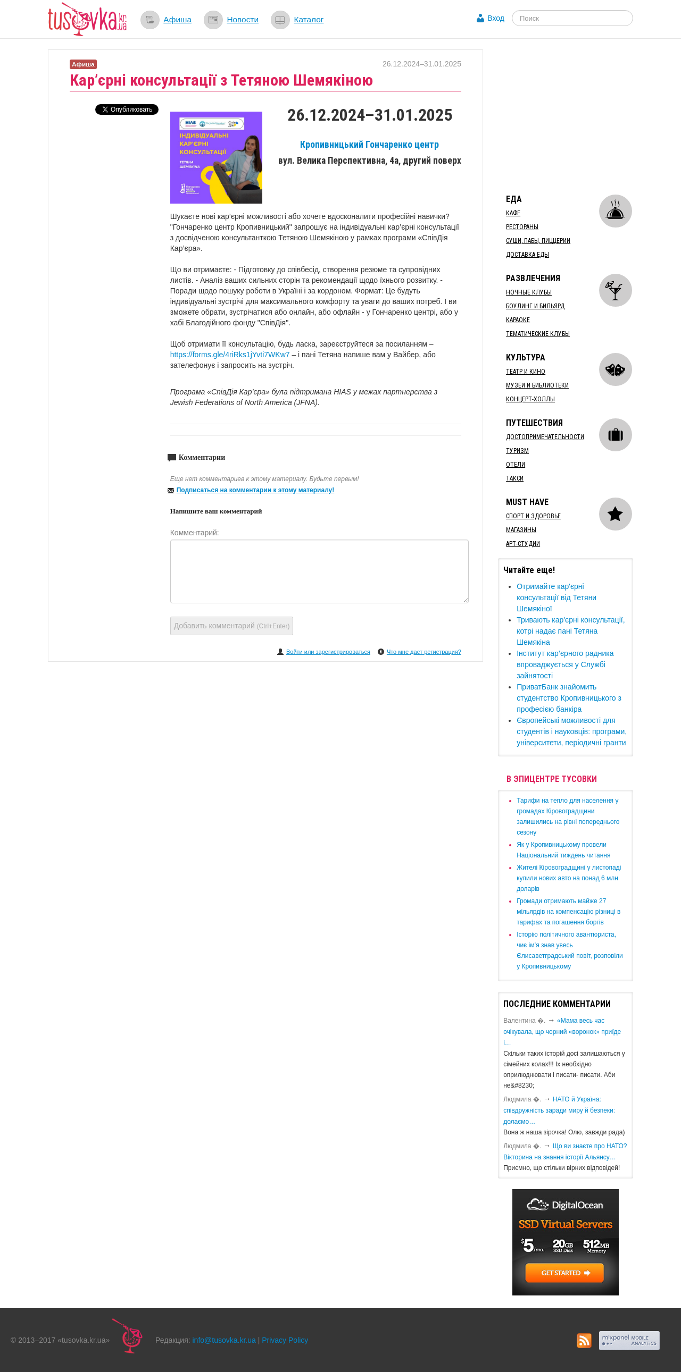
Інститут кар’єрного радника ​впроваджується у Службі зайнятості (566, 664)
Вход (495, 18)
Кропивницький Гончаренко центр (369, 144)
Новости (243, 19)
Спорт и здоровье (533, 516)
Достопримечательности (545, 437)
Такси (515, 478)
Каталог (308, 19)
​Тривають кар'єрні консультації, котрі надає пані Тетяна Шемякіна (571, 631)
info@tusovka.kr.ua (224, 1340)
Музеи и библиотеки (537, 385)
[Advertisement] (578, 115)
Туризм (517, 450)
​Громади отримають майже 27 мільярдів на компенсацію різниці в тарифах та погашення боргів (568, 911)
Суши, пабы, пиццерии (538, 241)
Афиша (177, 19)
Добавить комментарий (232, 625)
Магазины (521, 530)
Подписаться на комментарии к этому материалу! (256, 490)
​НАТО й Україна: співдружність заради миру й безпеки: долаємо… (559, 1110)
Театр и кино (525, 371)
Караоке (518, 320)
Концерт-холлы (530, 399)
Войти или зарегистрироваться (328, 652)
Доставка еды (527, 254)
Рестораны (522, 227)
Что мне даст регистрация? (424, 652)
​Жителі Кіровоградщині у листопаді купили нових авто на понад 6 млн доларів (569, 878)
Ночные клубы (529, 292)
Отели (515, 464)
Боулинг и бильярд (535, 306)
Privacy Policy (285, 1340)
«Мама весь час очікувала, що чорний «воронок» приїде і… (562, 1032)
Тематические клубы (538, 334)
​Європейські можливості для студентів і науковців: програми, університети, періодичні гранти (572, 731)
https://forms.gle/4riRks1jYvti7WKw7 (230, 354)
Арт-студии (523, 544)
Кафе (513, 213)
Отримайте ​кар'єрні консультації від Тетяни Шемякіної (556, 597)
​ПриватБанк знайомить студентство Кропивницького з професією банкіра (569, 698)
